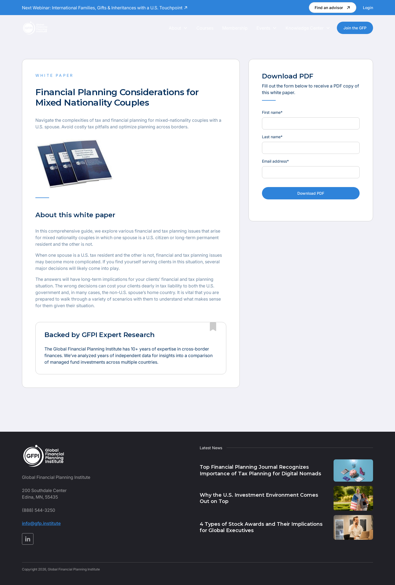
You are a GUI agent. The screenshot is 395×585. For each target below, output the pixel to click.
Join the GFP (354, 28)
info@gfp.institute (41, 523)
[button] (178, 27)
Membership (235, 28)
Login (368, 7)
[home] (35, 28)
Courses (204, 28)
